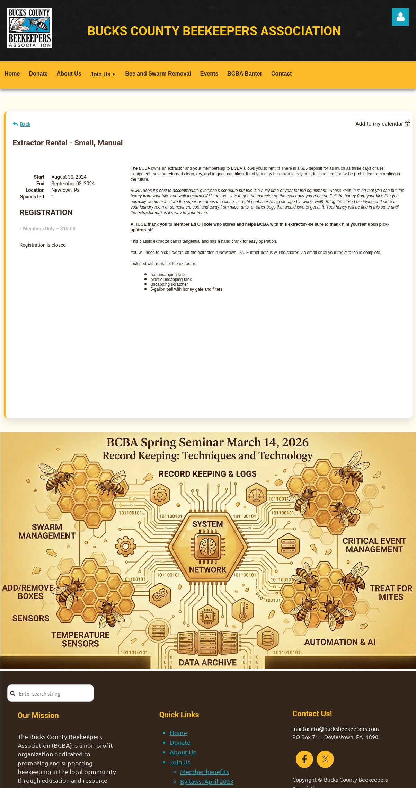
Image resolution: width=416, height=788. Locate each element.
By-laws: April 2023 (206, 702)
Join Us (180, 682)
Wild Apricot (333, 779)
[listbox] (384, 123)
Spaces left (32, 197)
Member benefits (204, 692)
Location (35, 190)
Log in (400, 17)
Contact (181, 741)
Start (39, 177)
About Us (183, 672)
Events (179, 721)
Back (25, 124)
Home (178, 653)
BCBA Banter (188, 731)
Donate (180, 662)
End (40, 183)
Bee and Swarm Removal (204, 711)
